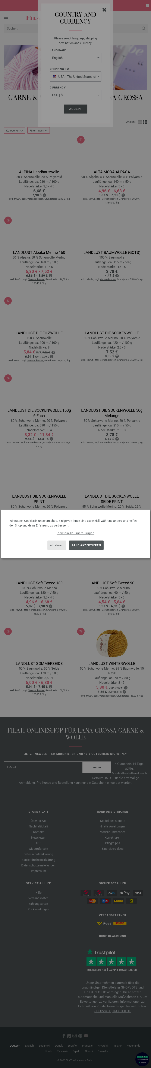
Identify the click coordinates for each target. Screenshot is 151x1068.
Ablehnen (56, 545)
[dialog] (75, 534)
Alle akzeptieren (86, 545)
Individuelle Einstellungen (75, 533)
